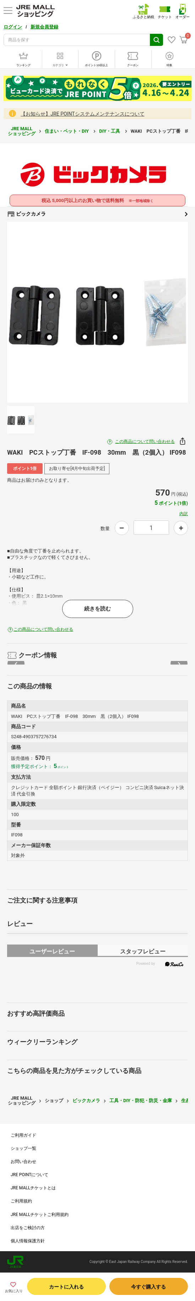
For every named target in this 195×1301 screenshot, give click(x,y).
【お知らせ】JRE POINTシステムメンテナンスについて (82, 114)
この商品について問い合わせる (145, 441)
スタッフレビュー (143, 951)
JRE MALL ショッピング (22, 131)
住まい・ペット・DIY (67, 131)
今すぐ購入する (148, 1287)
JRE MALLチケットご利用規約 (40, 1214)
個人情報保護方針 (28, 1240)
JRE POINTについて (29, 1174)
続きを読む (97, 608)
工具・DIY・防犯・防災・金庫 (140, 1100)
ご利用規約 (21, 1201)
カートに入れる (66, 1287)
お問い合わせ (23, 1161)
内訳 (183, 513)
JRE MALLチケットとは (33, 1187)
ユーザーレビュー (52, 951)
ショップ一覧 (23, 1148)
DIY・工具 (110, 131)
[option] (97, 312)
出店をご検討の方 (28, 1227)
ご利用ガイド (23, 1135)
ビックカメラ (97, 214)
